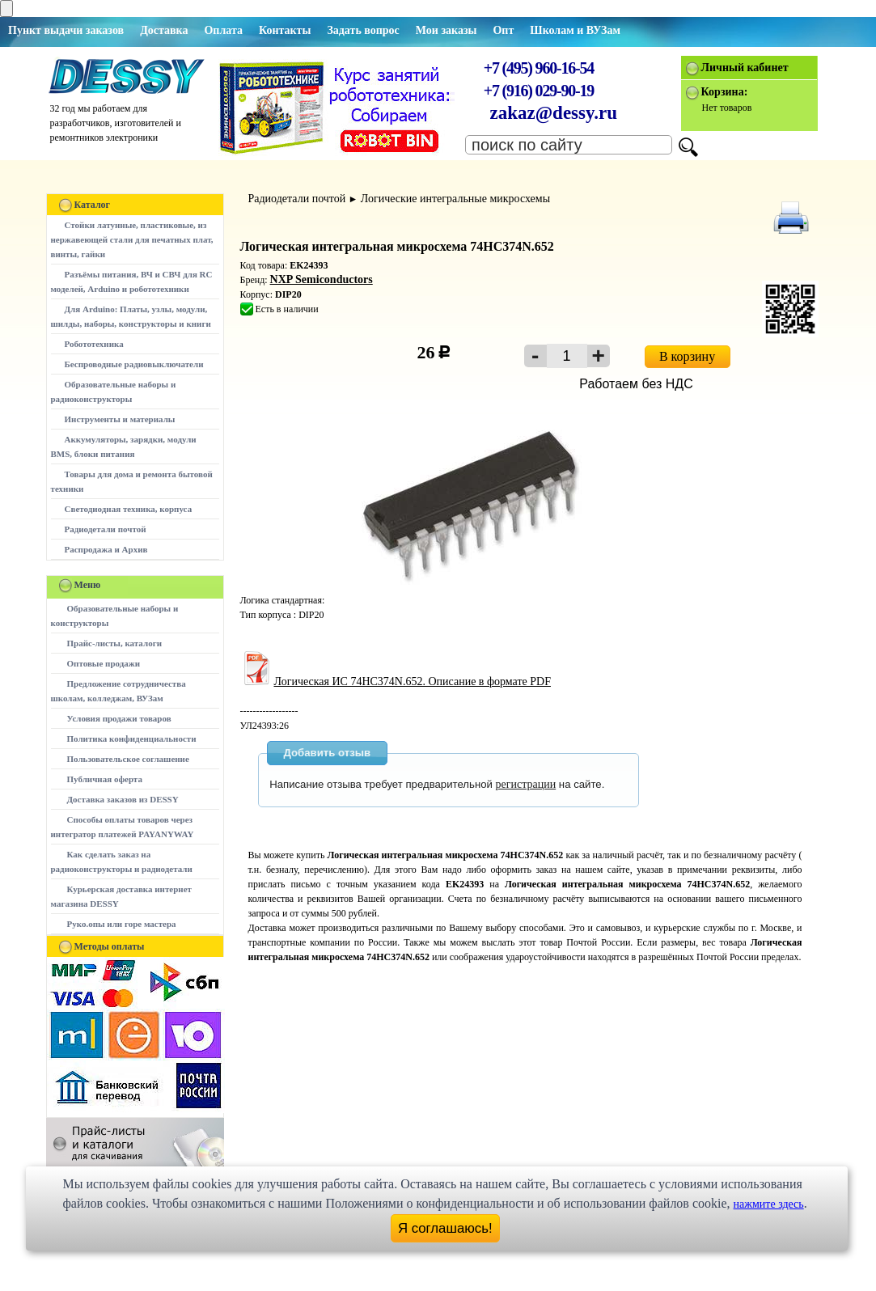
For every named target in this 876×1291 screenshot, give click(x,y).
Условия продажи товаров (119, 718)
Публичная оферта (104, 779)
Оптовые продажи (104, 663)
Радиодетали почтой (105, 529)
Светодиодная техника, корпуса (129, 509)
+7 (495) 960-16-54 (539, 68)
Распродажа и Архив (106, 549)
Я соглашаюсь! (445, 1228)
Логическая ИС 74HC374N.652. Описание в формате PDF (395, 681)
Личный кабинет (745, 67)
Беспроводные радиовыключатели (134, 364)
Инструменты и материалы (120, 419)
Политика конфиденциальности (132, 738)
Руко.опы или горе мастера (121, 924)
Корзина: (724, 92)
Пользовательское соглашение (128, 759)
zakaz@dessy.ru (554, 113)
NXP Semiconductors (321, 279)
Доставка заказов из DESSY (123, 799)
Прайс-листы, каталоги (114, 643)
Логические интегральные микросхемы (455, 199)
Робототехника (94, 344)
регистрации (526, 784)
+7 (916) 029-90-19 (539, 90)
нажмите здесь (769, 1204)
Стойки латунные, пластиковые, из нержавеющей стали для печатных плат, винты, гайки (132, 239)
